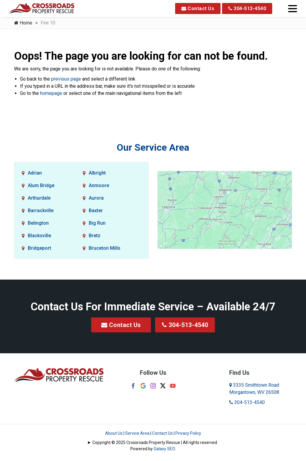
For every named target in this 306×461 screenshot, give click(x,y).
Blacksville (39, 235)
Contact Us (197, 8)
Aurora (96, 198)
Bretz (94, 235)
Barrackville (40, 210)
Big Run (97, 223)
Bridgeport (39, 248)
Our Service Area (153, 147)
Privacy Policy (188, 433)
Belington (38, 223)
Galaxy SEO (164, 448)
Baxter (96, 210)
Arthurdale (39, 198)
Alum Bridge (41, 185)
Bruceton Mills (104, 248)
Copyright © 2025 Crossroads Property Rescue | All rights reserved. (155, 442)
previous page (66, 79)
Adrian (35, 173)
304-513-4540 (247, 8)
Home (23, 23)
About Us (114, 433)
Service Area (137, 433)
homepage (51, 93)
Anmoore (99, 185)
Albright (97, 173)
